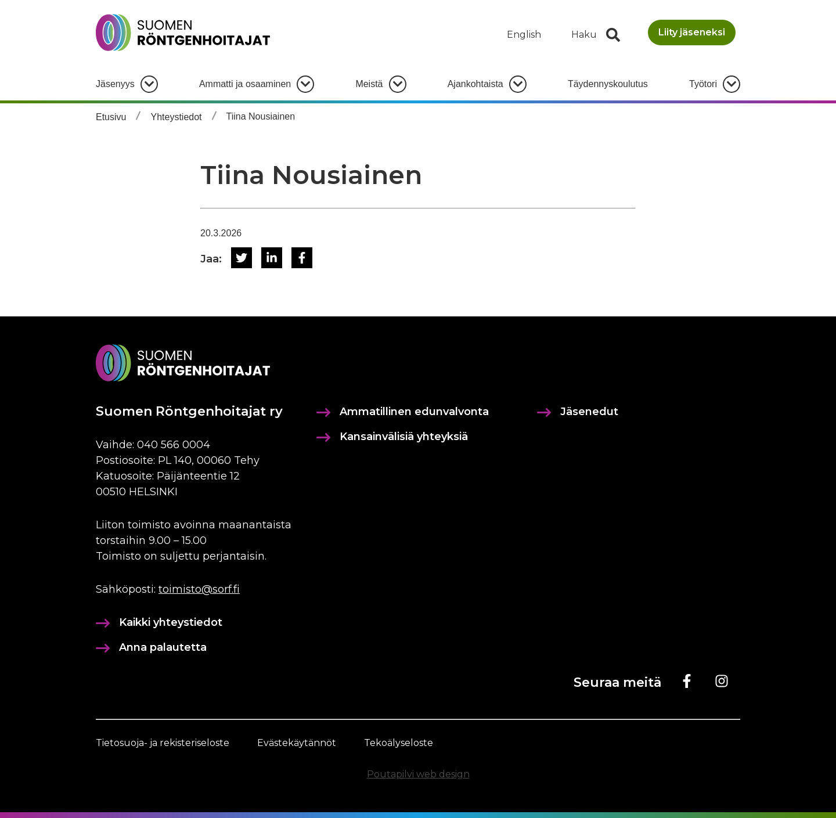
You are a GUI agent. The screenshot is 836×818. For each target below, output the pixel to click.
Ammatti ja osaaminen (245, 84)
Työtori (703, 84)
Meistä (369, 84)
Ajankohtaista (475, 84)
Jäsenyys (115, 84)
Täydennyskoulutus (608, 84)
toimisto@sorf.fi (199, 589)
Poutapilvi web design (418, 774)
